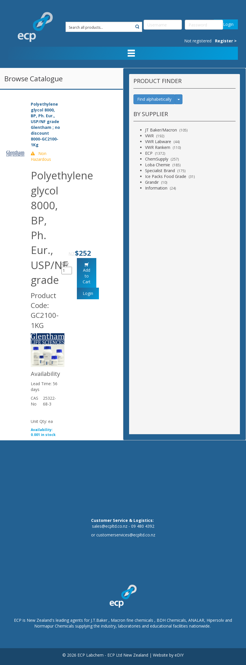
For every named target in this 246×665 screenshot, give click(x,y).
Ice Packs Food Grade (165, 176)
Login (226, 24)
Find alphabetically (154, 99)
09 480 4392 (142, 526)
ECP (149, 153)
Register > (226, 41)
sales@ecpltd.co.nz (109, 526)
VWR (149, 135)
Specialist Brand (160, 170)
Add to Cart (87, 275)
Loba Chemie (157, 164)
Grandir (152, 182)
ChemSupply (156, 159)
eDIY (179, 655)
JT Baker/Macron (161, 130)
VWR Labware (158, 141)
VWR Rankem (157, 147)
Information (156, 188)
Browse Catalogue (33, 78)
